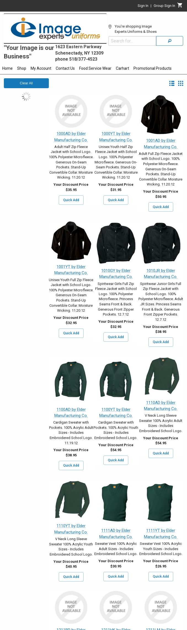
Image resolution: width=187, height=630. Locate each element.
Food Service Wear (95, 68)
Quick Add (71, 200)
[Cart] (180, 6)
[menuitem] (7, 69)
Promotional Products (152, 68)
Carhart (122, 68)
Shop (21, 68)
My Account (41, 68)
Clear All (26, 83)
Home (7, 68)
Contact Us (65, 68)
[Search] (169, 41)
